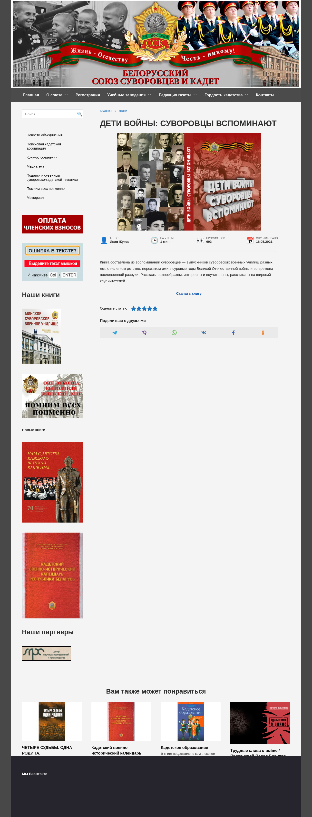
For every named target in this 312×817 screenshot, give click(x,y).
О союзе (54, 95)
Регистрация (88, 95)
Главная (31, 95)
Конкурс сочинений (42, 157)
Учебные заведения (126, 95)
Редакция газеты (175, 95)
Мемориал (35, 198)
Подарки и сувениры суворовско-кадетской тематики (52, 177)
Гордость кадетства (224, 95)
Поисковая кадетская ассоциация (44, 146)
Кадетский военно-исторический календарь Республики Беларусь (116, 753)
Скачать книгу (189, 293)
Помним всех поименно (46, 189)
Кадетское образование (184, 747)
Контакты (265, 95)
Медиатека (35, 166)
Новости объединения (45, 135)
